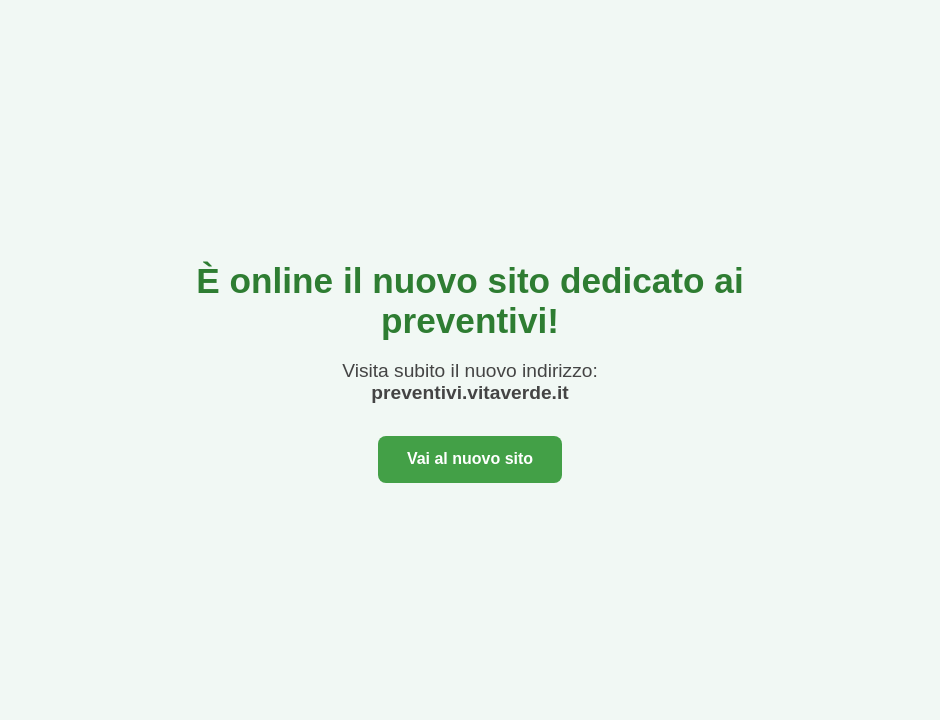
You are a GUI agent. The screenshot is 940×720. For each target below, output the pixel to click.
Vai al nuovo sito (470, 458)
